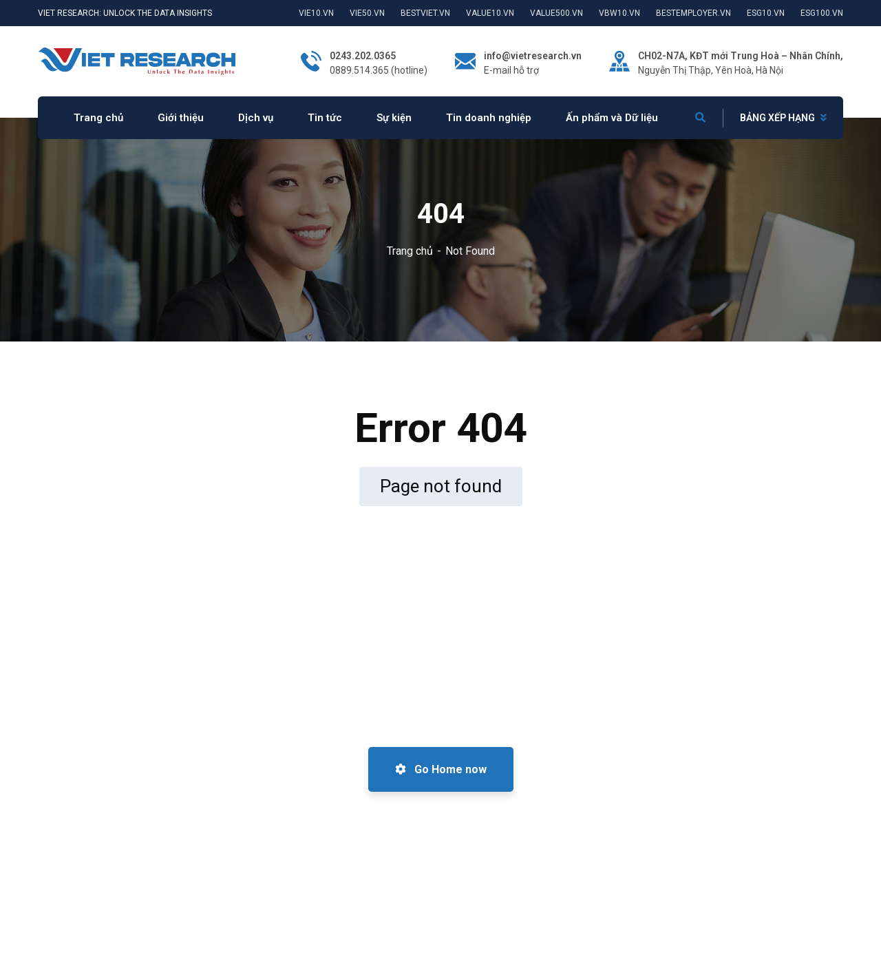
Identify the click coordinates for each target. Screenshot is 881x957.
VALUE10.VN (490, 13)
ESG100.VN (821, 13)
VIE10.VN (316, 13)
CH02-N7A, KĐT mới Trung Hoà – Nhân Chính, (740, 55)
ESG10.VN (766, 13)
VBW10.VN (619, 13)
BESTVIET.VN (425, 13)
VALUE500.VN (556, 13)
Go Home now (441, 769)
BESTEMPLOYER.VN (693, 13)
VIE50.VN (367, 13)
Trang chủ (410, 250)
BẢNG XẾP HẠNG (777, 117)
